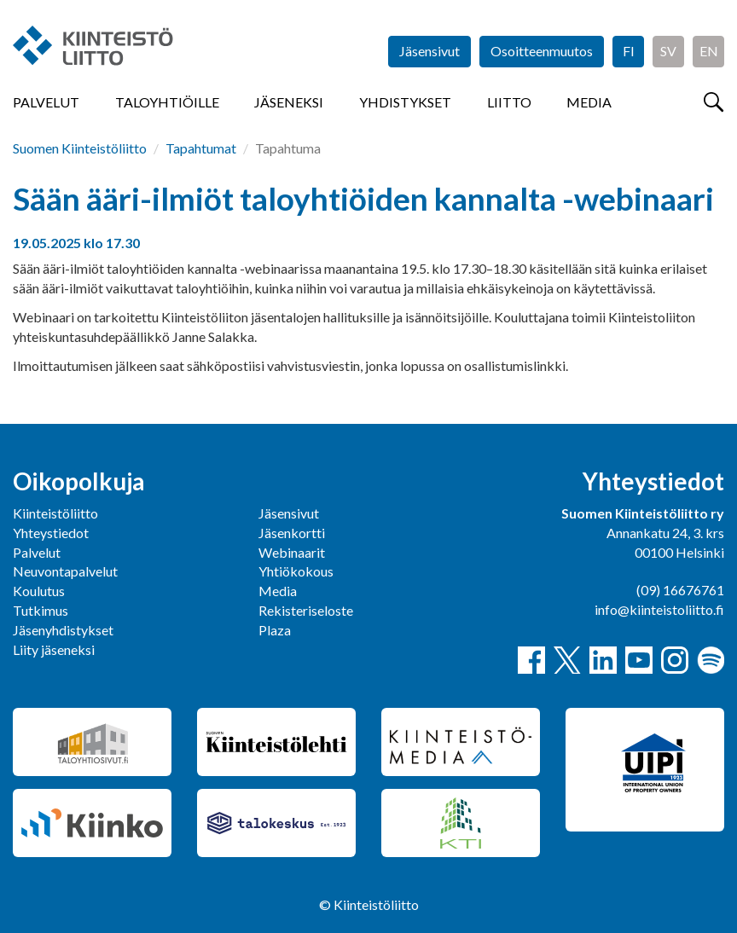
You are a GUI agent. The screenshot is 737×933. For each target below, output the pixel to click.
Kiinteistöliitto (55, 513)
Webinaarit (291, 552)
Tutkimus (40, 610)
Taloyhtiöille (167, 102)
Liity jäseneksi (54, 649)
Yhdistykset (405, 102)
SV (668, 51)
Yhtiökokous (296, 571)
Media (589, 102)
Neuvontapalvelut (65, 571)
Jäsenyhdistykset (63, 630)
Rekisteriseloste (305, 610)
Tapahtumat (200, 148)
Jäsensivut (429, 51)
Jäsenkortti (291, 532)
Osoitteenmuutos (541, 51)
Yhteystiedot (51, 532)
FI (629, 51)
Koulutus (39, 590)
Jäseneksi (288, 102)
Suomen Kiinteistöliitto (80, 148)
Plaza (274, 630)
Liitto (509, 102)
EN (708, 51)
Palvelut (46, 102)
